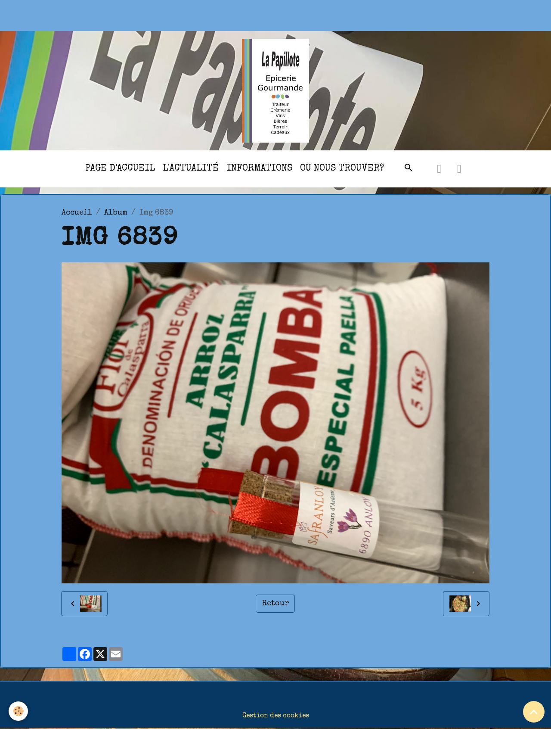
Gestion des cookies (275, 716)
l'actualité (191, 168)
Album (115, 213)
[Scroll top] (534, 712)
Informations (259, 168)
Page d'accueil (120, 168)
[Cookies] (18, 711)
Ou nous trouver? (342, 168)
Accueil (77, 213)
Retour (275, 604)
